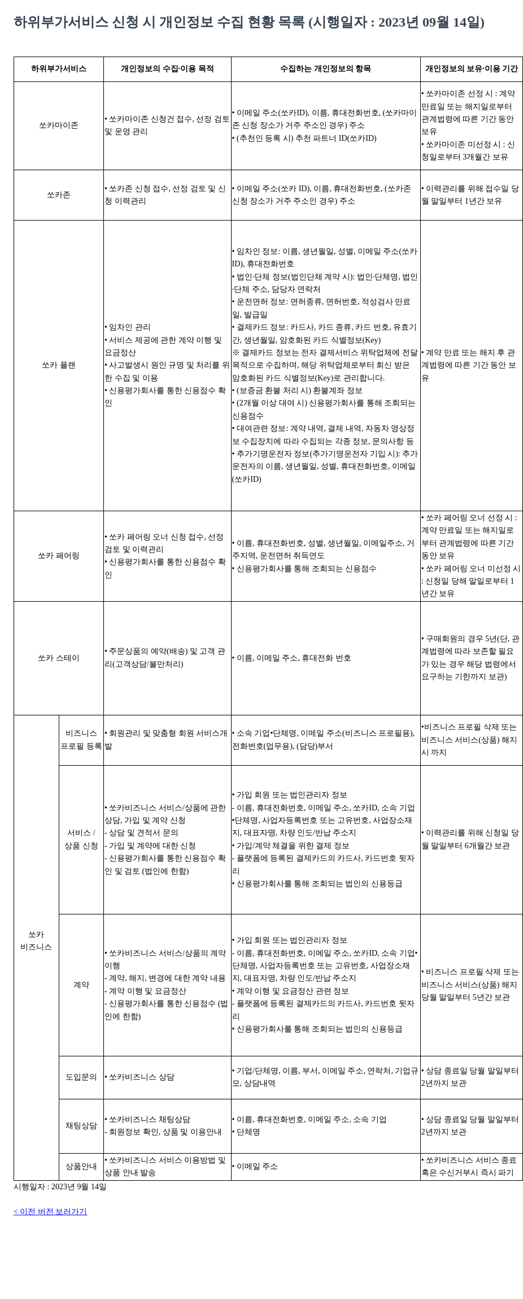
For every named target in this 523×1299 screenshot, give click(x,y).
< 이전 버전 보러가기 (50, 1211)
